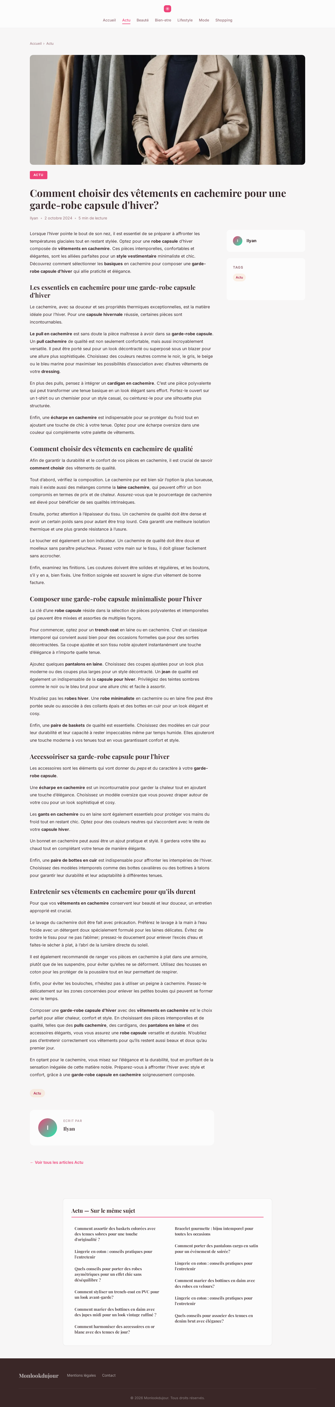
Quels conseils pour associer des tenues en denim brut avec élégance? (214, 1318)
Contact (109, 1375)
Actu (126, 20)
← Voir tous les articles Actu (56, 1162)
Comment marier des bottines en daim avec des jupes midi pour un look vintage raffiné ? (115, 1312)
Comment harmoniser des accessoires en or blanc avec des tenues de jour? (115, 1329)
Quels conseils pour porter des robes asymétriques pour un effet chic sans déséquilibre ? (108, 1274)
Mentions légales (81, 1375)
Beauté (143, 20)
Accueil (109, 20)
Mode (204, 20)
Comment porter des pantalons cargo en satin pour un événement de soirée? (216, 1248)
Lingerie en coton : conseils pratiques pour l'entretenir (113, 1254)
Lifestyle (185, 20)
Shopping (223, 20)
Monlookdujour (39, 1375)
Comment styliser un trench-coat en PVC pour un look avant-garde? (117, 1294)
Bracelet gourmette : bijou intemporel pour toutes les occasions (214, 1231)
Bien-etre (163, 20)
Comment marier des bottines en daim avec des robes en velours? (215, 1283)
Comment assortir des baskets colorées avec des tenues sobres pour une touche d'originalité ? (115, 1234)
